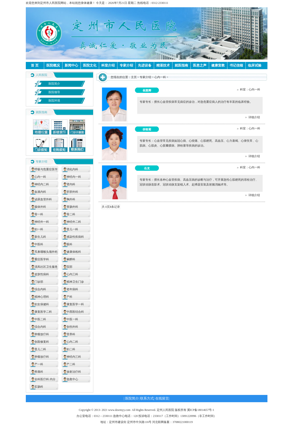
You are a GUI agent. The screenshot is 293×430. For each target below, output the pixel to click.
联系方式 (147, 398)
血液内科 (40, 191)
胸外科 (71, 199)
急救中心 (72, 379)
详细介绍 (252, 117)
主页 (134, 77)
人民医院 (41, 75)
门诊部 (38, 281)
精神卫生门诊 (75, 281)
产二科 (71, 364)
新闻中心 (71, 65)
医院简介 (54, 83)
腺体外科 (40, 206)
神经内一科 (74, 176)
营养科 (71, 334)
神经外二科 (74, 221)
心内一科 (40, 176)
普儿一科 (72, 229)
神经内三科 (74, 356)
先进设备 (144, 65)
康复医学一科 (75, 304)
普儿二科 (40, 349)
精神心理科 (41, 296)
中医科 (38, 244)
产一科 (38, 364)
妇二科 (71, 349)
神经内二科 (41, 184)
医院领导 (54, 92)
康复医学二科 (43, 311)
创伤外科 (72, 326)
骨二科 (71, 214)
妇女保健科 (41, 304)
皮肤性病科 (41, 274)
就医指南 (181, 65)
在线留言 (162, 398)
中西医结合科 (75, 311)
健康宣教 (218, 65)
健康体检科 (74, 251)
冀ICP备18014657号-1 (200, 410)
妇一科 (38, 229)
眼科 (69, 244)
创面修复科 (41, 341)
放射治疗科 (74, 371)
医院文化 (89, 65)
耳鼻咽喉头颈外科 (46, 251)
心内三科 (72, 274)
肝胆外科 (72, 191)
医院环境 (54, 100)
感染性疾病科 (75, 236)
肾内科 (71, 184)
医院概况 (53, 65)
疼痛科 (38, 371)
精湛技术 (163, 65)
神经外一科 (41, 221)
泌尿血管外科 (43, 199)
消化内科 (72, 169)
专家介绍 (126, 65)
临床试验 (254, 65)
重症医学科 (41, 259)
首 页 (35, 65)
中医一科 (72, 319)
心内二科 (72, 341)
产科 (69, 296)
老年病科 (72, 289)
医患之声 (199, 65)
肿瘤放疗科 (41, 334)
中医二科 (40, 319)
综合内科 (40, 289)
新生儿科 (40, 236)
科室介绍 (108, 65)
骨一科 (38, 214)
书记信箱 (236, 65)
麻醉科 (71, 259)
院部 (69, 266)
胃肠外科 (72, 206)
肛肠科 (38, 386)
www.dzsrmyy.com (119, 410)
